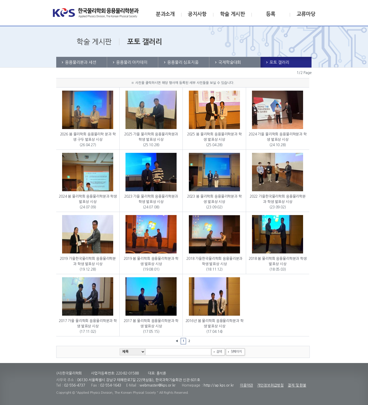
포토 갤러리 (279, 62)
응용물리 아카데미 (131, 62)
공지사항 (197, 14)
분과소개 (165, 14)
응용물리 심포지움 (183, 62)
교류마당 (306, 14)
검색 (219, 351)
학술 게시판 (232, 14)
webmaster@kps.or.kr (158, 385)
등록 (270, 14)
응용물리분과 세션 (80, 62)
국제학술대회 (229, 62)
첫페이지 (236, 351)
